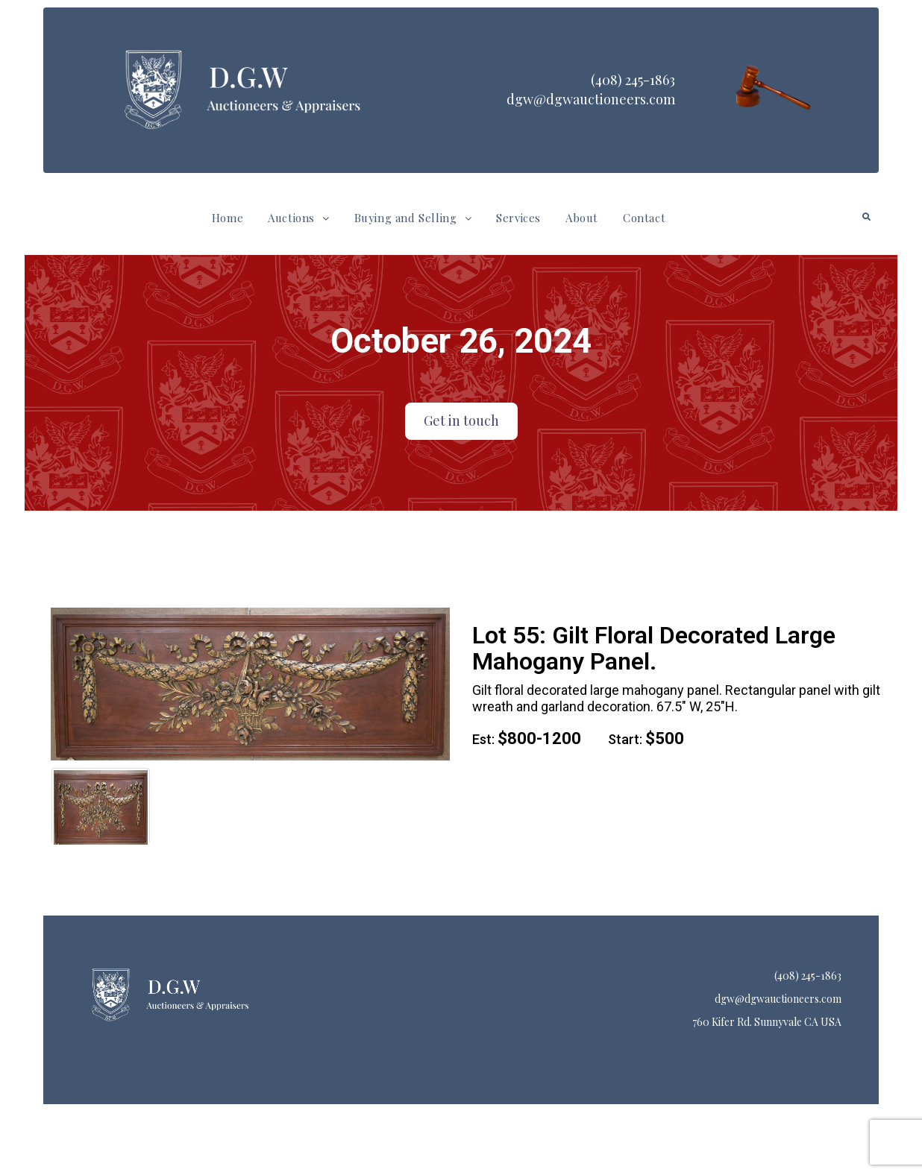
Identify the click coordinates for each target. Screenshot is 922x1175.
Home (227, 217)
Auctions (298, 217)
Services (518, 217)
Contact (644, 217)
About (581, 217)
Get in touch (461, 420)
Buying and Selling (412, 217)
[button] (298, 218)
